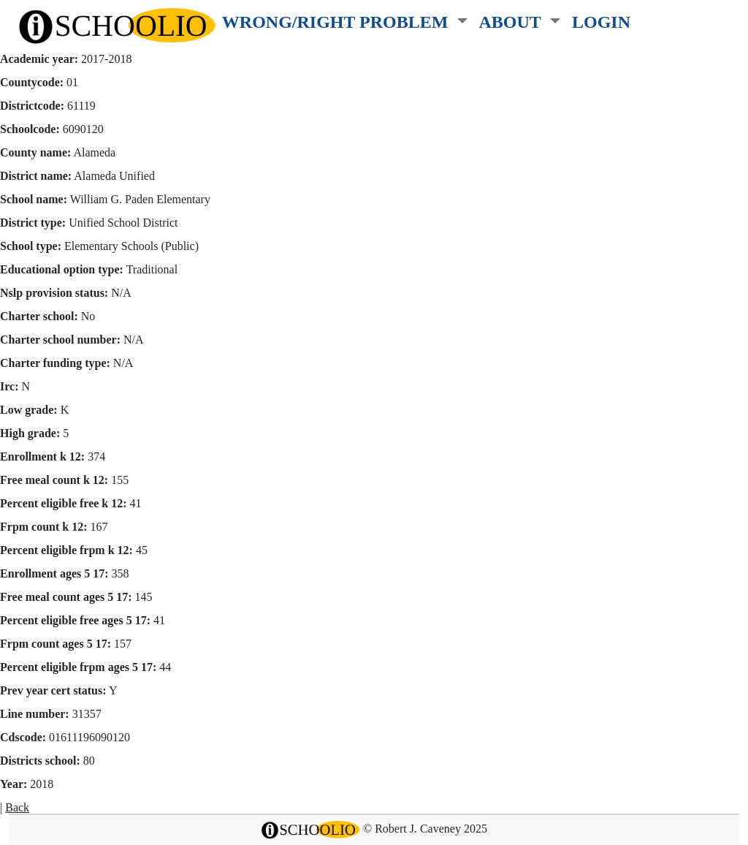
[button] (344, 19)
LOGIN (601, 21)
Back (17, 807)
